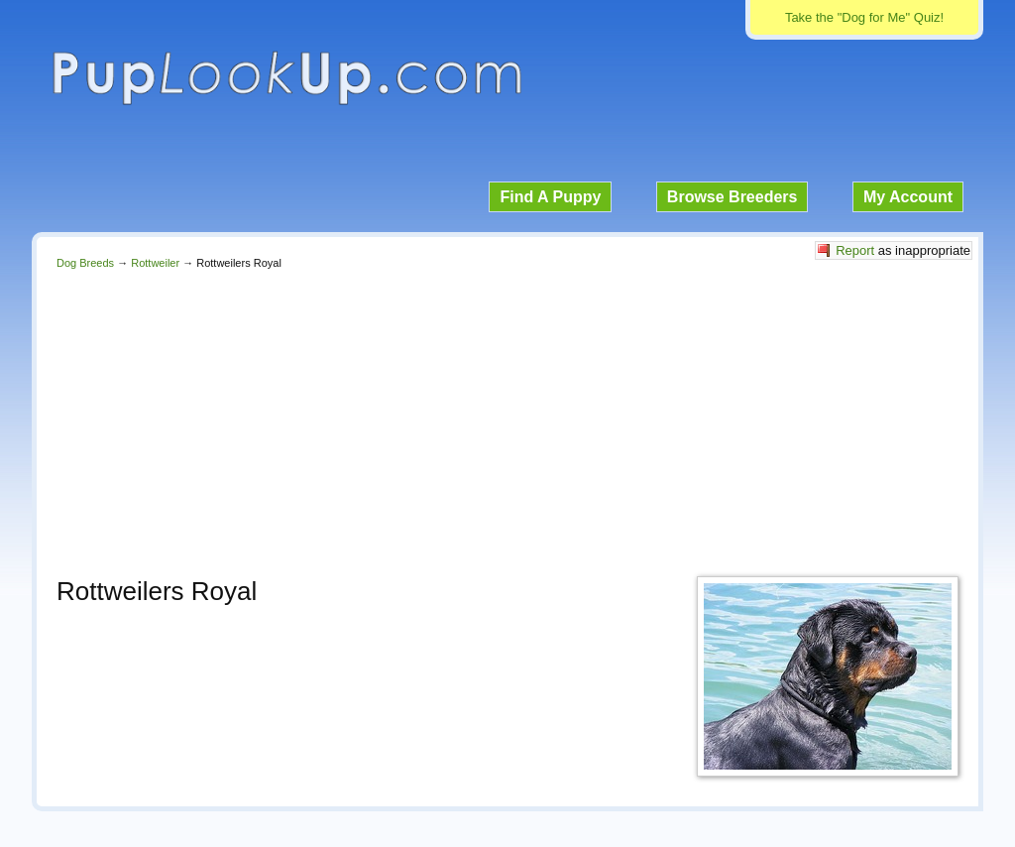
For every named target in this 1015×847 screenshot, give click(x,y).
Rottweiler (155, 263)
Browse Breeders (732, 196)
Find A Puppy (550, 196)
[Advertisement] (507, 417)
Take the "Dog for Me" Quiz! (864, 17)
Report (855, 250)
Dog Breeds (85, 263)
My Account (908, 196)
